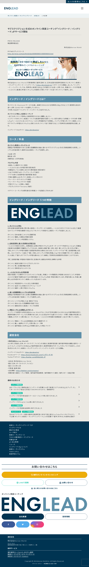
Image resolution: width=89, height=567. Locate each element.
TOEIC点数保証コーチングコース (21, 437)
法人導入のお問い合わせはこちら (44, 488)
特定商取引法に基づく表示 (50, 563)
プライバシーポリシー (37, 563)
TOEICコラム (14, 452)
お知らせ (36, 16)
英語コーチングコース (17, 435)
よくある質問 (13, 442)
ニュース (12, 444)
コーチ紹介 (13, 432)
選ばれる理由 (14, 430)
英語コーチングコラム (17, 449)
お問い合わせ (66, 483)
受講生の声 (13, 440)
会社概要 (23, 517)
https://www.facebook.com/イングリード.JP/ (37, 355)
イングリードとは (15, 428)
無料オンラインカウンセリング (44, 475)
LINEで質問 (23, 483)
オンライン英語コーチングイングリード (20, 16)
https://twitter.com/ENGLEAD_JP (33, 357)
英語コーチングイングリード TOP (21, 425)
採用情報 (66, 517)
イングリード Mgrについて (18, 447)
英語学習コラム (14, 454)
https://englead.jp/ (44, 85)
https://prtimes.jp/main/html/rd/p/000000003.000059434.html (30, 54)
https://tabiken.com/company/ (27, 371)
